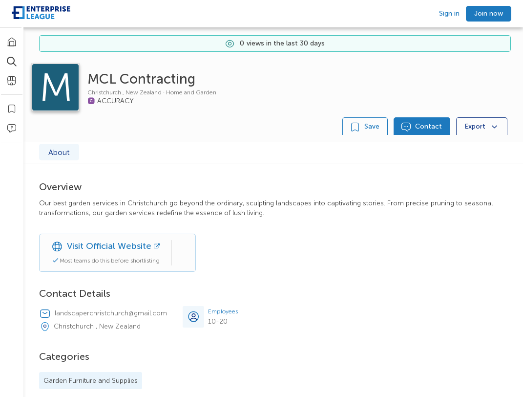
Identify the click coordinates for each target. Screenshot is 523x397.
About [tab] (59, 152)
